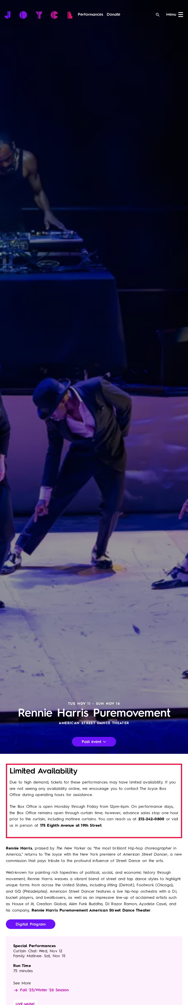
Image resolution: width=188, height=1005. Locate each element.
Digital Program (31, 925)
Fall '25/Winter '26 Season (41, 990)
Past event (94, 742)
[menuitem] (90, 14)
